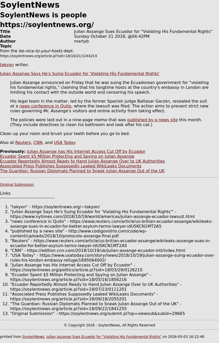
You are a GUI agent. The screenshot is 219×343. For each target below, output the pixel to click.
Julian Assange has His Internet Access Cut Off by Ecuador (86, 151)
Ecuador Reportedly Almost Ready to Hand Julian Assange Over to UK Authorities (82, 161)
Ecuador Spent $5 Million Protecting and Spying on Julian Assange (67, 156)
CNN (37, 142)
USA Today (64, 142)
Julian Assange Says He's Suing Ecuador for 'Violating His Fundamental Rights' (80, 73)
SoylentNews (33, 337)
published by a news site (152, 119)
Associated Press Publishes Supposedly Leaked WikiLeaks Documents (70, 166)
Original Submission (17, 185)
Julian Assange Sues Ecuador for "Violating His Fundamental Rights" (104, 337)
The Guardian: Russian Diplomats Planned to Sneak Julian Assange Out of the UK (82, 170)
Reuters (23, 142)
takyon (7, 64)
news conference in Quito (45, 106)
